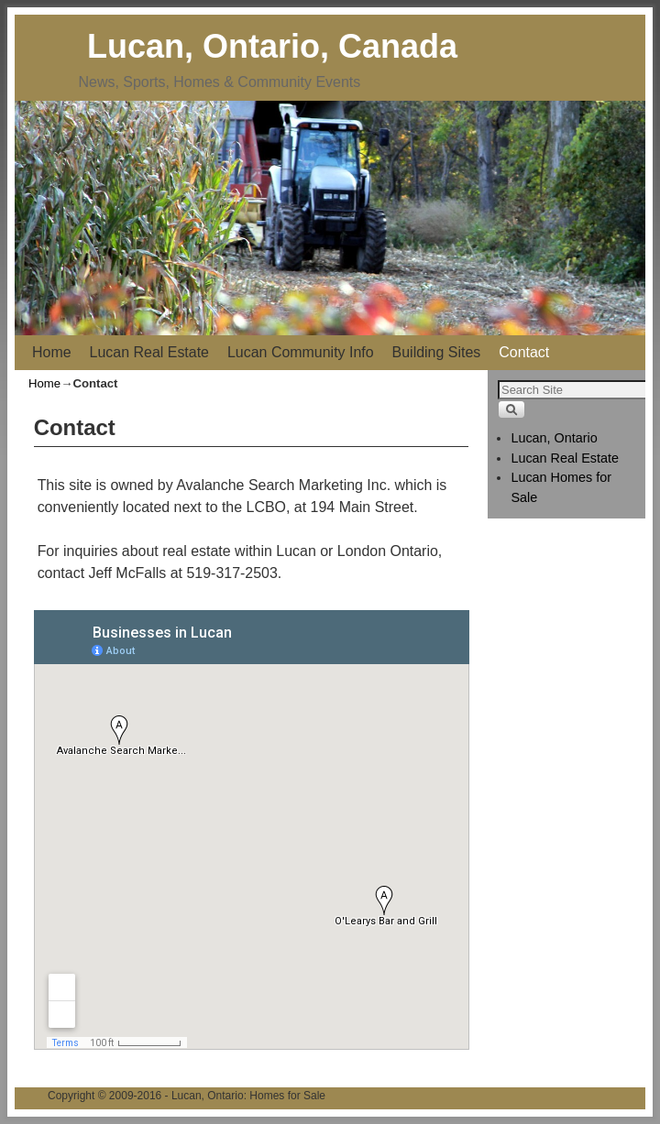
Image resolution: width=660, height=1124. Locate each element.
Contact (524, 352)
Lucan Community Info (300, 352)
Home (52, 352)
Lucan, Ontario (554, 438)
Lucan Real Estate (149, 352)
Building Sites (436, 352)
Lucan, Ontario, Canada (272, 46)
